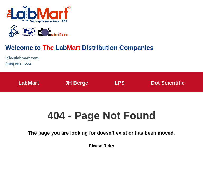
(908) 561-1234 (18, 64)
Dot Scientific (168, 83)
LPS (119, 83)
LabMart (28, 83)
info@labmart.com (22, 58)
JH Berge (76, 83)
